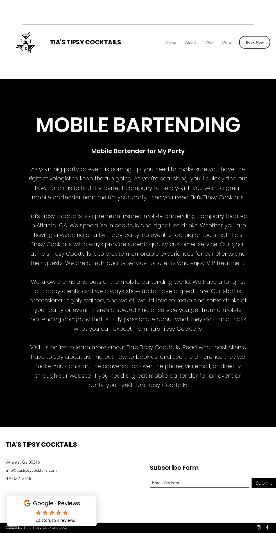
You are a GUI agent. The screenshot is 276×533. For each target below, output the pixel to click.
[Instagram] (259, 527)
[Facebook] (267, 527)
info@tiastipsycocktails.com (31, 470)
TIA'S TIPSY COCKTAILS (85, 42)
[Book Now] (254, 42)
